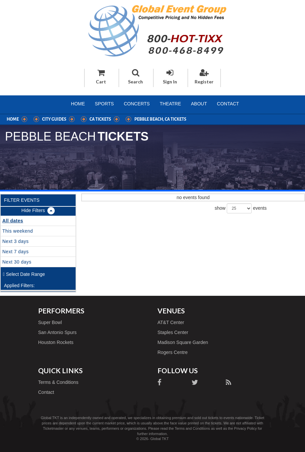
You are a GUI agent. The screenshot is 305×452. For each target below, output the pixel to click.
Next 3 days (15, 241)
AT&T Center (170, 322)
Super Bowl (50, 322)
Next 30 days (16, 262)
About (199, 103)
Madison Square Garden (182, 342)
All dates (12, 220)
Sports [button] (104, 103)
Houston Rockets (56, 342)
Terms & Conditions (58, 382)
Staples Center (172, 332)
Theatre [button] (170, 103)
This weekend (17, 231)
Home (78, 103)
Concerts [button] (137, 103)
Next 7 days (15, 251)
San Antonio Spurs (57, 332)
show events (241, 208)
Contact (228, 103)
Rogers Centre (172, 352)
